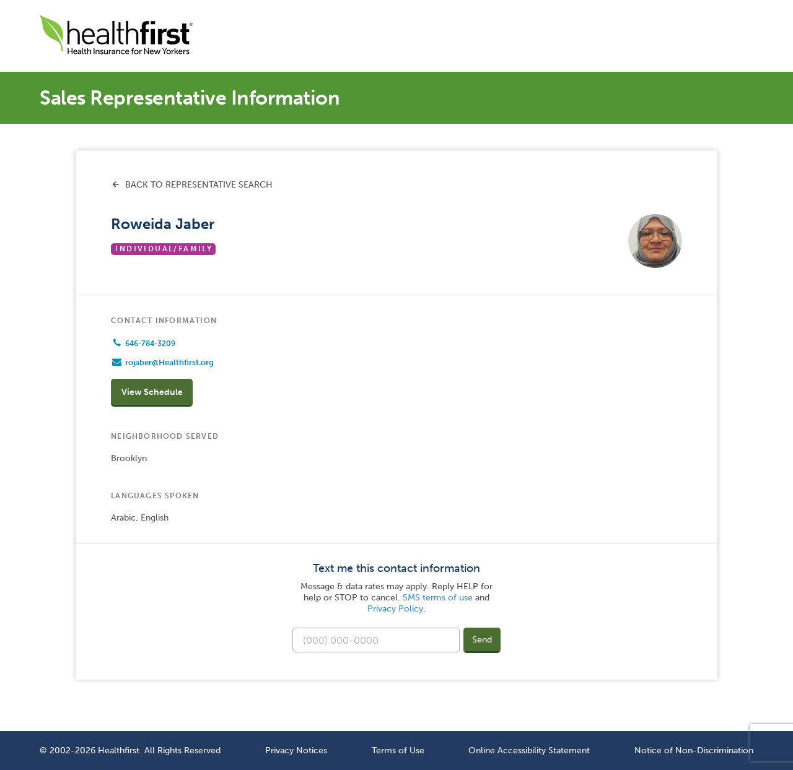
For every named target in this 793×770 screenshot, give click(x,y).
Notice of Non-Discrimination (693, 750)
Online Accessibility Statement (529, 750)
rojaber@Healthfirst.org (169, 362)
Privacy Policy (395, 608)
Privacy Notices (296, 750)
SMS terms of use (438, 597)
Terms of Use (398, 750)
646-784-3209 (150, 343)
